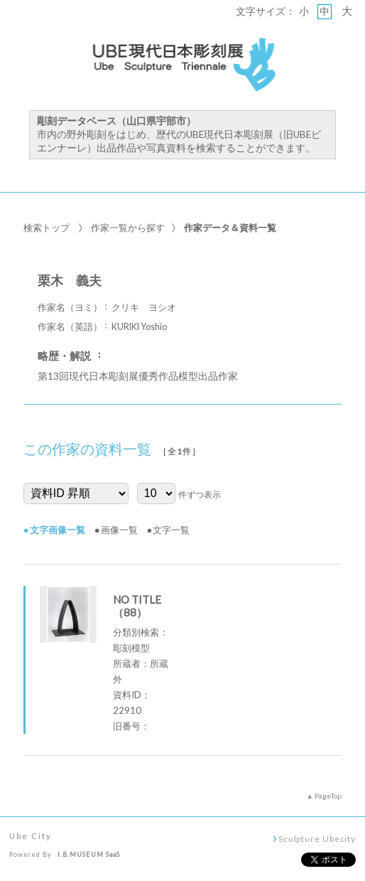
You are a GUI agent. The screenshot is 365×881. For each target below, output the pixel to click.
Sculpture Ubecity (317, 838)
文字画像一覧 (57, 529)
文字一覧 (171, 529)
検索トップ (46, 227)
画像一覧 (119, 529)
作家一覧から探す (128, 227)
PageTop (328, 795)
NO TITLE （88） (137, 606)
